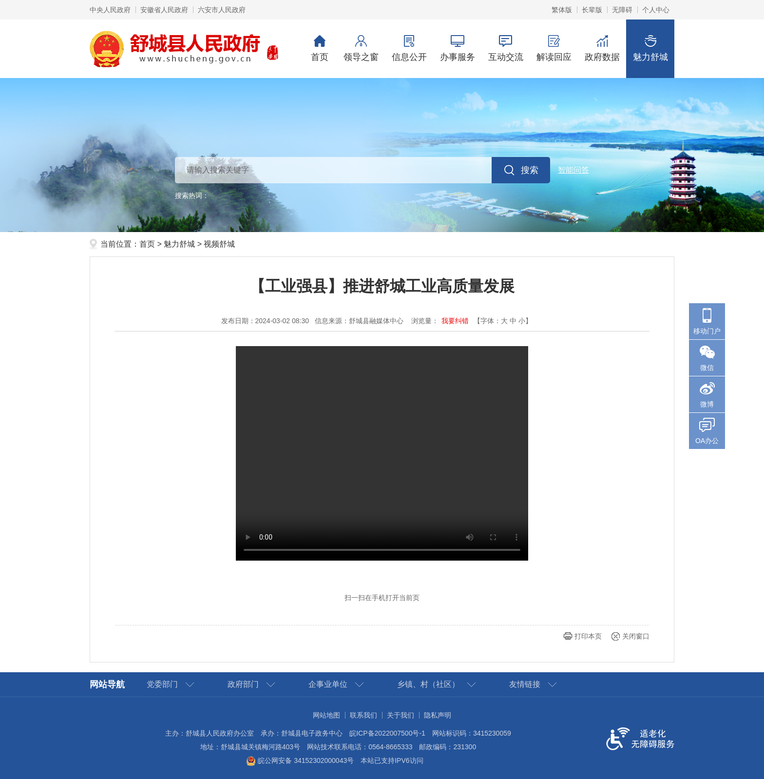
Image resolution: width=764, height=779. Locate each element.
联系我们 (363, 715)
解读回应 (554, 48)
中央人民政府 (110, 10)
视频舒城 (219, 244)
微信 (707, 367)
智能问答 (573, 170)
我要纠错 (455, 321)
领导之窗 (361, 48)
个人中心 (655, 10)
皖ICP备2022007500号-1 (387, 733)
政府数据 (602, 48)
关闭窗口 (635, 636)
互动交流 (505, 48)
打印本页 (588, 636)
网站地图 (326, 715)
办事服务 (457, 48)
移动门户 (707, 331)
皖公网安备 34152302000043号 (300, 760)
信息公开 (409, 48)
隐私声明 (437, 715)
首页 (320, 48)
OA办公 (707, 441)
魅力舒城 (650, 48)
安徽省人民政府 (164, 10)
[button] (592, 10)
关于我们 (400, 715)
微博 (707, 404)
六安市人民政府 (222, 10)
